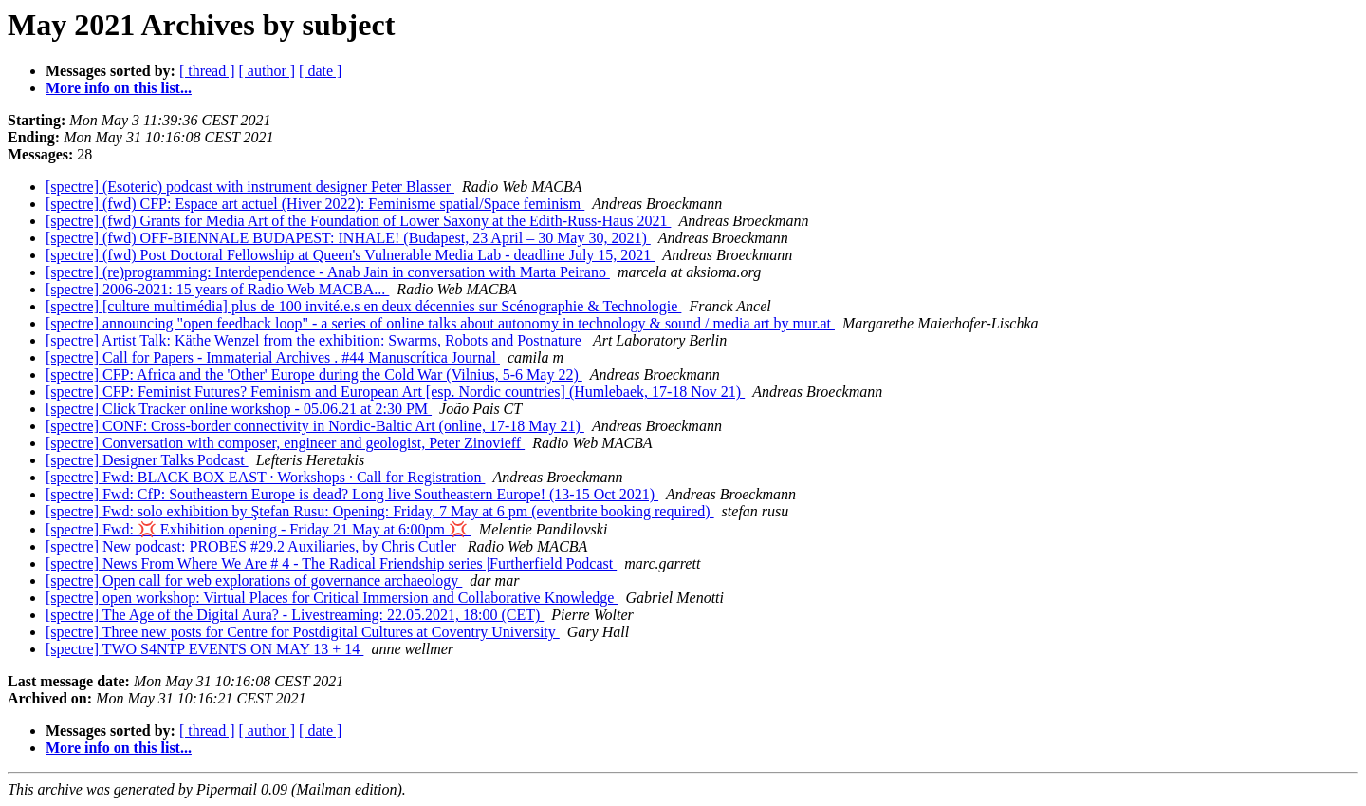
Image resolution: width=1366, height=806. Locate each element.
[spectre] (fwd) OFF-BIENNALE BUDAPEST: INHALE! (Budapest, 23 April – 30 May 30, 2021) (348, 238)
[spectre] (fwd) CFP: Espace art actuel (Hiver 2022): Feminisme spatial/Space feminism (315, 204)
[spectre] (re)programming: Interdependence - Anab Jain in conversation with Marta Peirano (328, 272)
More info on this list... (119, 88)
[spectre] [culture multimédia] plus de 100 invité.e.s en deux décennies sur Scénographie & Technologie (363, 306)
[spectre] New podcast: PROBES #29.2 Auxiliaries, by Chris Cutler (253, 546)
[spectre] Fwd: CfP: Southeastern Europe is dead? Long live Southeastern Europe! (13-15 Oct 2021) (352, 494)
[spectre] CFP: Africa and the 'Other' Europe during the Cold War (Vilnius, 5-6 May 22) (314, 374)
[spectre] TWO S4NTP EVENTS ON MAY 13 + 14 (204, 649)
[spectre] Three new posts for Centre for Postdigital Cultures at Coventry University (303, 632)
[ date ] (320, 71)
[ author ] (267, 71)
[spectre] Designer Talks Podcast (147, 460)
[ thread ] (207, 71)
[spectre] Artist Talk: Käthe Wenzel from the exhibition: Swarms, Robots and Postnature (315, 340)
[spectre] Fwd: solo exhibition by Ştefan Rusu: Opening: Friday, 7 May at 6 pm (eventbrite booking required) (380, 511)
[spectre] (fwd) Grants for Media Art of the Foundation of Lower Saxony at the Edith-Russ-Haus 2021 (358, 221)
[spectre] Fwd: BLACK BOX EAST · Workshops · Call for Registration (265, 477)
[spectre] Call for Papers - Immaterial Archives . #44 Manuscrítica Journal (273, 357)
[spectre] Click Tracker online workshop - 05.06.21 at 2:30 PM (239, 409)
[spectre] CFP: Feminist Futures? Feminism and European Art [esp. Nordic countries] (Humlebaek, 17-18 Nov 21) (395, 392)
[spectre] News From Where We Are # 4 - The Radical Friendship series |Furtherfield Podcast (331, 563)
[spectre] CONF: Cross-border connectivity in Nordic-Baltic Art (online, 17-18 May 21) (315, 426)
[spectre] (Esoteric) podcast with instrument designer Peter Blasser (250, 186)
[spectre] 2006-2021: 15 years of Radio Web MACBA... (217, 289)
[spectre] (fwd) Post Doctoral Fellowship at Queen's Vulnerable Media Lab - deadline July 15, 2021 (350, 255)
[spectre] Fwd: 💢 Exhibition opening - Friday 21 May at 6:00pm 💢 (258, 529)
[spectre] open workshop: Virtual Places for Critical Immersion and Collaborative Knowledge (332, 598)
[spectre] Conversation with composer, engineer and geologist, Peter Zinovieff (285, 443)
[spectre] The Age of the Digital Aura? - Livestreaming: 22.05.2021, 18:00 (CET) (295, 615)
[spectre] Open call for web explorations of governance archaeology (254, 580)
